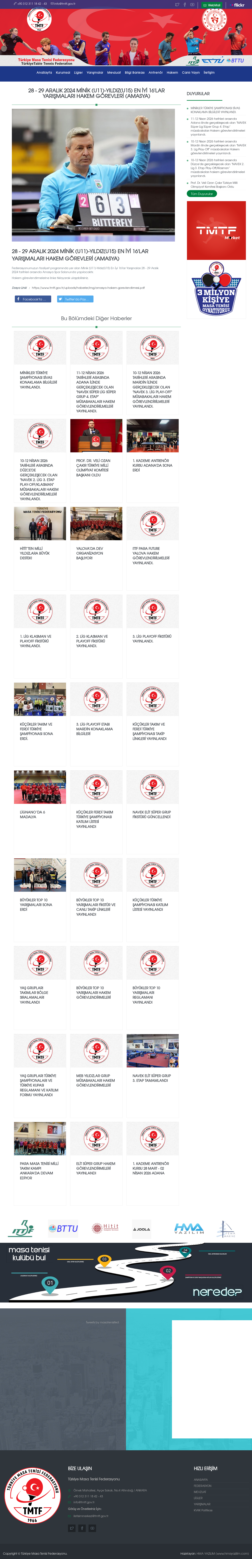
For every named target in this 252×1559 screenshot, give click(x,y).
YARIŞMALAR (202, 1504)
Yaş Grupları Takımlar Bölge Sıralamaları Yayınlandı (34, 995)
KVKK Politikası (203, 1510)
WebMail (212, 5)
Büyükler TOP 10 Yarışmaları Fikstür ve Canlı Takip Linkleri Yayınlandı (95, 907)
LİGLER (198, 1498)
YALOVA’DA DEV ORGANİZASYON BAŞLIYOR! (89, 553)
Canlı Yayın (191, 72)
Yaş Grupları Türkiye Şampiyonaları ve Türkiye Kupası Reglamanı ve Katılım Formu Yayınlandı (39, 1085)
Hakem (172, 72)
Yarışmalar (95, 72)
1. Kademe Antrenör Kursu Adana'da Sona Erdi (152, 465)
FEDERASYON (202, 1486)
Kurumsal (63, 72)
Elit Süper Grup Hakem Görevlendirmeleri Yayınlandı (95, 1168)
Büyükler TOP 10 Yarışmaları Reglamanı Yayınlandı (146, 995)
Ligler (78, 72)
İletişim (209, 72)
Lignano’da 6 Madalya (32, 814)
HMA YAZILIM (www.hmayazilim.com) (223, 1553)
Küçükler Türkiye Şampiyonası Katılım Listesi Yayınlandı (150, 904)
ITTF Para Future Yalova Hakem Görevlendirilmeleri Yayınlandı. (151, 555)
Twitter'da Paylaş (73, 299)
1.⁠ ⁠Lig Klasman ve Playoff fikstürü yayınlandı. (35, 641)
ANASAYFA (201, 1480)
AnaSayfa (44, 72)
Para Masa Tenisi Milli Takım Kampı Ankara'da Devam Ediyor (39, 1170)
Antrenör (156, 72)
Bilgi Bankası (135, 72)
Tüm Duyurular (202, 193)
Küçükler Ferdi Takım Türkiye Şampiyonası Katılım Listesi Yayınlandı (94, 819)
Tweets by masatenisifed (102, 1322)
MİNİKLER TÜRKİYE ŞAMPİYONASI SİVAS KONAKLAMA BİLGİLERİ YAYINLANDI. (215, 110)
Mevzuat (114, 72)
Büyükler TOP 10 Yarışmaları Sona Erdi (36, 904)
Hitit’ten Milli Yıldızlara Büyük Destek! (34, 553)
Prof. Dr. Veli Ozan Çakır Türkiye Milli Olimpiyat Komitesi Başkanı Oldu (214, 185)
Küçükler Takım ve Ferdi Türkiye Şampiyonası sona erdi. (36, 731)
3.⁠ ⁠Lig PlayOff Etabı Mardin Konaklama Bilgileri (94, 729)
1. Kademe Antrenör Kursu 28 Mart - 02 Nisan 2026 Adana (151, 1168)
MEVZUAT (200, 1492)
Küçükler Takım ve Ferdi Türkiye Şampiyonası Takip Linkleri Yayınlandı (149, 731)
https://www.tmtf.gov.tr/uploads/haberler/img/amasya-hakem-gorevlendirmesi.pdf (88, 288)
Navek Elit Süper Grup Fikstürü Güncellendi (152, 814)
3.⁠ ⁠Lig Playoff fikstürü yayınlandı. (152, 638)
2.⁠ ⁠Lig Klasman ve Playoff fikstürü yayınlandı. (92, 641)
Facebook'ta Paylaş (33, 299)
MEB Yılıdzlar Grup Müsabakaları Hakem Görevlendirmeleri (95, 1080)
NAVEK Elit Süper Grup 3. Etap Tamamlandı (152, 1078)
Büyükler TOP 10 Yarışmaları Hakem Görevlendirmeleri (93, 992)
